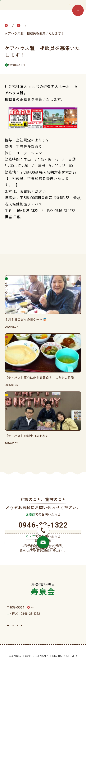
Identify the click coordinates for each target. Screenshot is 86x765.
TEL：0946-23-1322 (21, 711)
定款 (61, 722)
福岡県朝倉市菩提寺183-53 (49, 705)
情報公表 (48, 722)
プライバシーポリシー (22, 722)
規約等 (72, 722)
